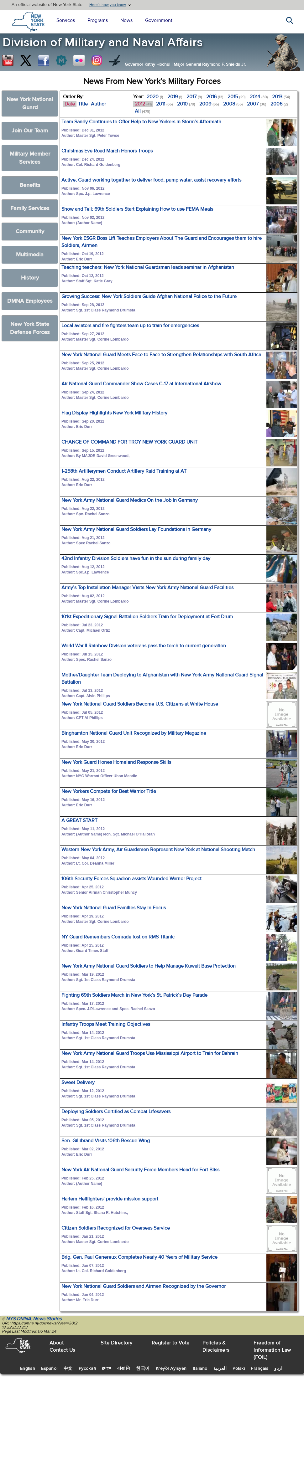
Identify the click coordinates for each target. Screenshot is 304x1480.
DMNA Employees (30, 301)
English (27, 1368)
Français (259, 1368)
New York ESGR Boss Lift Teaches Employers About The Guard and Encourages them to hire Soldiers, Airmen (161, 242)
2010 (186, 104)
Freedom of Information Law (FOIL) (272, 1350)
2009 (209, 104)
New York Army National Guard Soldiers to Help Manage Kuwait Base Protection (148, 966)
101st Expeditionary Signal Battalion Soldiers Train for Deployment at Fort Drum (147, 617)
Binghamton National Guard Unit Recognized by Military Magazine (133, 733)
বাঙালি (123, 1368)
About (57, 1343)
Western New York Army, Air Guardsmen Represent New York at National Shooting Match (158, 849)
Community (30, 231)
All (142, 111)
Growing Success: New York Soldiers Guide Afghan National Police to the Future (149, 296)
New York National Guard (30, 103)
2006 (279, 104)
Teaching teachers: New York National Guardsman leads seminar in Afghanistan (147, 267)
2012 (143, 104)
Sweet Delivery (78, 1082)
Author (98, 104)
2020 (155, 97)
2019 (174, 97)
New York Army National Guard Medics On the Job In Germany (129, 500)
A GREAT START (79, 820)
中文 (68, 1368)
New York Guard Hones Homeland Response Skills (116, 762)
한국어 (143, 1368)
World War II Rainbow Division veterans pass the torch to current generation (143, 646)
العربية (220, 1368)
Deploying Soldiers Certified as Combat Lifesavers (115, 1111)
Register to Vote (171, 1343)
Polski (239, 1368)
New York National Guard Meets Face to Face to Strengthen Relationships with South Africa (161, 355)
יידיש (106, 1368)
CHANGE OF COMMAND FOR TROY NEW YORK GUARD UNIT (129, 442)
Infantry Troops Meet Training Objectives (105, 1024)
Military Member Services (30, 158)
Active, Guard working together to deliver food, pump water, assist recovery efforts (151, 180)
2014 (259, 97)
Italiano (200, 1368)
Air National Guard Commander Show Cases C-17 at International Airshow (141, 384)
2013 (281, 97)
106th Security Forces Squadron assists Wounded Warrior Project (131, 879)
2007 (256, 104)
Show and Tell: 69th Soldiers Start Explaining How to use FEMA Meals (137, 209)
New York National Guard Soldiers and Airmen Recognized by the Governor (143, 1286)
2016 (214, 97)
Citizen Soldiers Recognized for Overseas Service (115, 1228)
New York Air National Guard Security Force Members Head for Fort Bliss (140, 1170)
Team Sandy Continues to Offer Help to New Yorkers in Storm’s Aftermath (141, 122)
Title (83, 104)
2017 (194, 97)
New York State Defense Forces (30, 328)
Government (158, 20)
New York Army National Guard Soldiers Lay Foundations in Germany (136, 529)
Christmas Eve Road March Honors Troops (107, 151)
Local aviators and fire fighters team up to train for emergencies (130, 325)
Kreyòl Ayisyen (171, 1368)
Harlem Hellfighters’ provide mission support (109, 1199)
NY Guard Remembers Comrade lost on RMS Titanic (118, 937)
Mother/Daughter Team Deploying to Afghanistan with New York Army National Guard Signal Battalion (162, 678)
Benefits (29, 185)
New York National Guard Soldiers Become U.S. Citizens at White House (139, 704)
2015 (236, 97)
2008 (233, 104)
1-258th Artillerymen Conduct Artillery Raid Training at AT (123, 471)
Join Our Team (30, 130)
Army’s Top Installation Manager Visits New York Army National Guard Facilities (147, 587)
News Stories (47, 1319)
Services (65, 20)
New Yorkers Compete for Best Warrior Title (108, 791)
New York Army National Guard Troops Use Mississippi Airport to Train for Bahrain (149, 1053)
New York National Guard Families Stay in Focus (113, 908)
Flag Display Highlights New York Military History (114, 413)
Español (49, 1368)
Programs (97, 20)
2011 (164, 104)
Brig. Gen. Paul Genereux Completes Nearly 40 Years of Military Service (139, 1257)
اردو (278, 1368)
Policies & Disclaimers (215, 1346)
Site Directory (117, 1343)
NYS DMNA (18, 1319)
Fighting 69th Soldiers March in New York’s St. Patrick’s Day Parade (134, 995)
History (30, 277)
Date (70, 104)
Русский (87, 1368)
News (126, 20)
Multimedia (30, 254)
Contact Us (62, 1350)
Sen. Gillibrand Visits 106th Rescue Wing (105, 1141)
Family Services (30, 208)
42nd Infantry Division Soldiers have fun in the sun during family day (135, 558)
